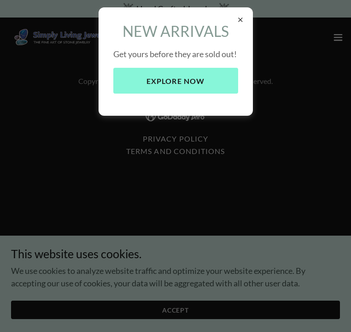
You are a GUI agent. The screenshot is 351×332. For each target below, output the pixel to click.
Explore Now (175, 81)
